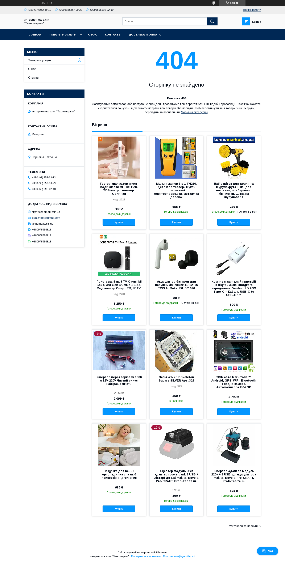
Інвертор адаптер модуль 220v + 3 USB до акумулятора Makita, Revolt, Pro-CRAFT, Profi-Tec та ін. (233, 476)
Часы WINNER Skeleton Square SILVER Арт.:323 (176, 378)
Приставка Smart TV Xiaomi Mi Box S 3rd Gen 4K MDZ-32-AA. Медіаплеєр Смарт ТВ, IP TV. (119, 285)
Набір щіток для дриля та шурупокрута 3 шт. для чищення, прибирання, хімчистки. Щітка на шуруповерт (234, 190)
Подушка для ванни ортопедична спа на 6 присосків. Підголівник (119, 474)
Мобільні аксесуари (194, 112)
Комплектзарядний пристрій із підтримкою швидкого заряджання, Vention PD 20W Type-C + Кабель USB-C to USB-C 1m (234, 288)
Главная (34, 34)
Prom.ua (162, 552)
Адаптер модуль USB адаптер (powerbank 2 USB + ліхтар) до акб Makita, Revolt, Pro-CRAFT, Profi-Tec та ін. (176, 476)
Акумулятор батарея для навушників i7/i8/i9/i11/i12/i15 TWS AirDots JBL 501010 (176, 285)
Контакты (113, 34)
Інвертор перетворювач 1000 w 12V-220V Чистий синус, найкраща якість (119, 380)
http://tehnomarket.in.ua (46, 211)
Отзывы (33, 77)
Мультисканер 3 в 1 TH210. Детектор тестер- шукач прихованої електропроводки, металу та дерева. (176, 190)
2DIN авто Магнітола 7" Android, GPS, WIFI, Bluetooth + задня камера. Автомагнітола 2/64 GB (233, 382)
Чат (267, 551)
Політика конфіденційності (179, 556)
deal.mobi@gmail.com (46, 217)
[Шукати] (212, 21)
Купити (119, 222)
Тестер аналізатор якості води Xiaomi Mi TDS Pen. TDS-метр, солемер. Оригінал (119, 188)
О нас (92, 34)
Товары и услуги (62, 34)
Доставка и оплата (145, 34)
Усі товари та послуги (243, 526)
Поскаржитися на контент (146, 556)
